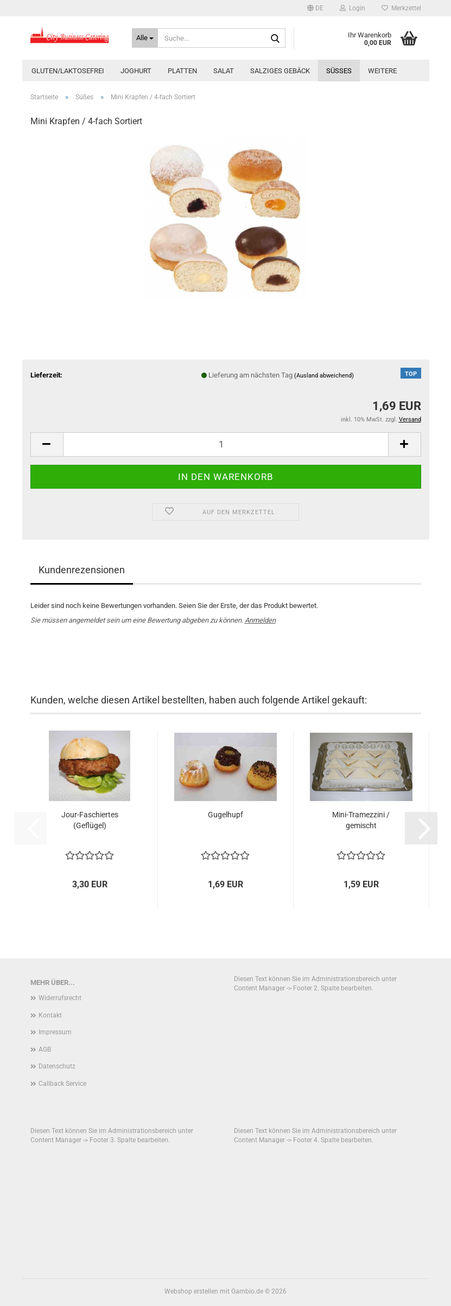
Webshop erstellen (191, 1291)
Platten (182, 71)
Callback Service (62, 1083)
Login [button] (352, 8)
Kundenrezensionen (82, 569)
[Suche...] (145, 38)
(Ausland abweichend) (324, 375)
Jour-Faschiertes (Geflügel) (89, 820)
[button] (315, 8)
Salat (223, 71)
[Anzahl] (226, 444)
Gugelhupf (225, 814)
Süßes (339, 71)
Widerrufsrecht (60, 998)
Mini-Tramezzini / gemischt (361, 820)
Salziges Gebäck (280, 71)
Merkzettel (401, 8)
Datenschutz (57, 1066)
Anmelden (260, 620)
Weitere (382, 71)
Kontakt (50, 1015)
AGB (45, 1049)
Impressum (55, 1032)
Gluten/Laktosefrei (67, 71)
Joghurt (135, 71)
